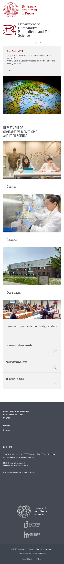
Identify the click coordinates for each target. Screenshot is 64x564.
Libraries (6, 425)
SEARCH (55, 40)
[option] (32, 80)
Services (6, 430)
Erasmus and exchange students (19, 345)
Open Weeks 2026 (15, 51)
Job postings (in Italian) (15, 378)
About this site (27, 559)
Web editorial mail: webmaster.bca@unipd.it (20, 472)
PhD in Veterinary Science (16, 361)
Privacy (39, 559)
